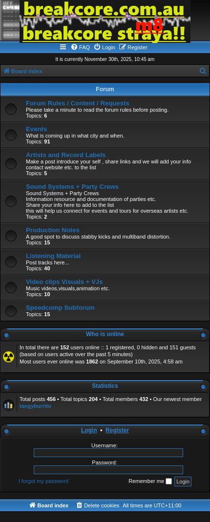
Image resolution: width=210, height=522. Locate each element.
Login (89, 430)
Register (117, 430)
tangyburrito (35, 406)
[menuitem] (80, 47)
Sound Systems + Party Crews (72, 186)
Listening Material (53, 256)
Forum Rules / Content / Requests (77, 103)
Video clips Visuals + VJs (64, 281)
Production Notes (53, 230)
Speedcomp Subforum (60, 307)
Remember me (150, 481)
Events (36, 129)
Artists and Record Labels (65, 155)
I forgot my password (43, 481)
